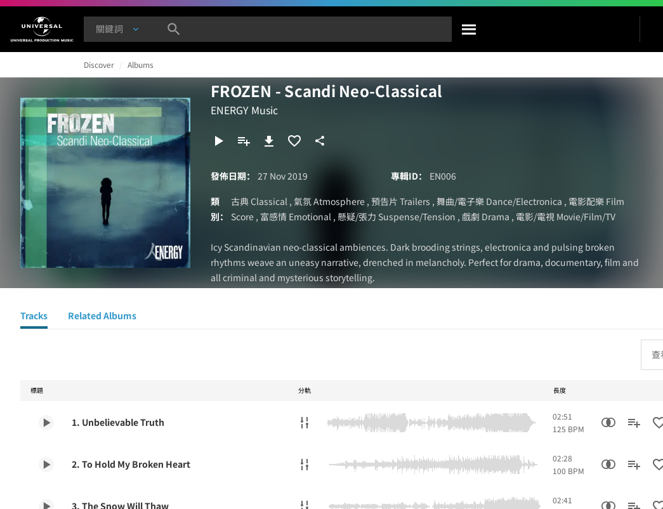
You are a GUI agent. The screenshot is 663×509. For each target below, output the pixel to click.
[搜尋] (469, 29)
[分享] (319, 141)
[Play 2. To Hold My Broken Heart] (46, 464)
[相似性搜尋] (608, 422)
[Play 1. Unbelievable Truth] (46, 422)
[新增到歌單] (243, 141)
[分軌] (304, 422)
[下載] (269, 141)
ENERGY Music (244, 109)
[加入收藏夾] (294, 141)
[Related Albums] (102, 317)
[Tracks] (34, 317)
